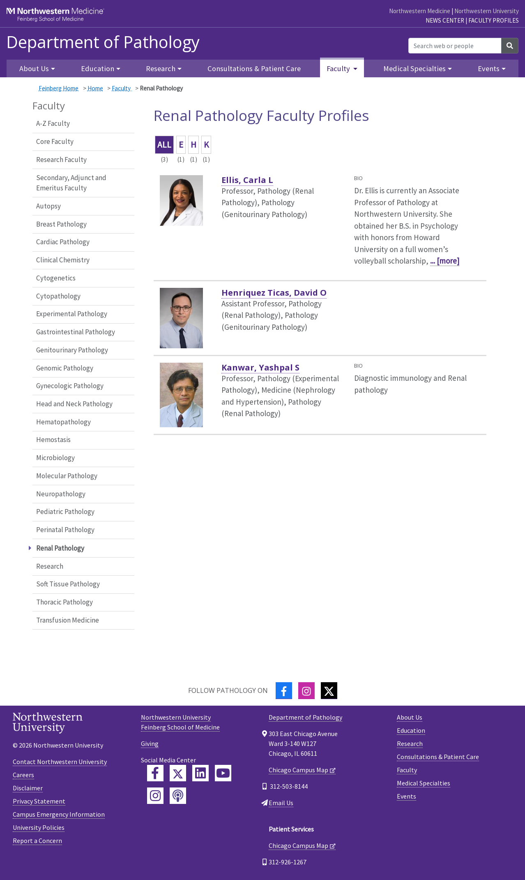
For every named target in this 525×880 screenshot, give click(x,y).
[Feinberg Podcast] (178, 795)
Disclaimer (28, 788)
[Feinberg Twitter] (178, 773)
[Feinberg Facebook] (155, 773)
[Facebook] (284, 690)
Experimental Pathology (71, 313)
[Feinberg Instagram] (155, 795)
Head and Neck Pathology (74, 403)
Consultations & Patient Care (254, 68)
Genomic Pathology (64, 368)
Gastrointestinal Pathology (75, 331)
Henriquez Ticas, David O (274, 292)
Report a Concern (37, 840)
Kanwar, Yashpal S (260, 367)
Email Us (281, 803)
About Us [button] (34, 68)
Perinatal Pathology (65, 529)
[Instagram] (306, 690)
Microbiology (55, 457)
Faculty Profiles (493, 20)
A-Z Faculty (53, 123)
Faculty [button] (339, 68)
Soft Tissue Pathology (68, 583)
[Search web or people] (455, 45)
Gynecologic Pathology (70, 385)
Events (406, 796)
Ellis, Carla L (247, 179)
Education (411, 730)
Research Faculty (61, 159)
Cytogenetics (56, 278)
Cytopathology (58, 296)
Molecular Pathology (66, 475)
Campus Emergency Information (59, 814)
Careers (23, 775)
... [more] (444, 261)
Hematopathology (63, 421)
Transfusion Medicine (67, 620)
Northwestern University (486, 11)
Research (49, 566)
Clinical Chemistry (63, 259)
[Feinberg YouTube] (223, 773)
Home (95, 88)
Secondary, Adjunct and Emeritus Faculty (71, 183)
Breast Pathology (61, 224)
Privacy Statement (39, 801)
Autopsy (48, 206)
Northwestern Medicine (419, 11)
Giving (150, 743)
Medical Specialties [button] (414, 68)
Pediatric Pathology (65, 511)
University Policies (38, 827)
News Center (445, 20)
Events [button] (489, 68)
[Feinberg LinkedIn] (200, 773)
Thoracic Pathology (64, 602)
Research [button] (160, 68)
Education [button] (97, 68)
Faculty (122, 88)
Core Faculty (55, 141)
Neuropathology (60, 493)
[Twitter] (329, 690)
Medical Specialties (423, 783)
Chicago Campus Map (298, 770)
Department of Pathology (103, 42)
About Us (409, 717)
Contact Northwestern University (60, 761)
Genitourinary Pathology (72, 349)
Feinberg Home (58, 88)
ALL (164, 144)
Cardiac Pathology (63, 241)
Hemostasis (53, 439)
